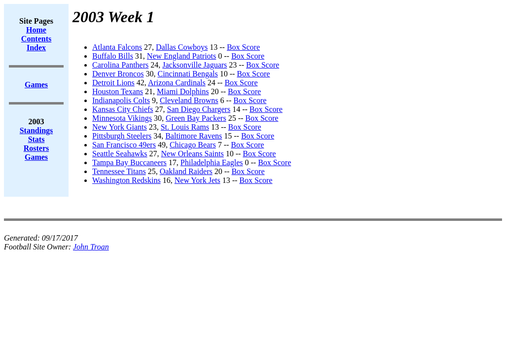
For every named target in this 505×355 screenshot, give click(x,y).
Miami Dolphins (183, 91)
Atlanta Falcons (117, 47)
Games (36, 157)
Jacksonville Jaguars (194, 65)
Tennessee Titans (119, 171)
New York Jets (197, 180)
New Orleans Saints (192, 153)
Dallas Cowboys (182, 47)
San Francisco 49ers (124, 145)
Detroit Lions (113, 82)
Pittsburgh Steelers (121, 136)
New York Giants (119, 127)
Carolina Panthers (120, 65)
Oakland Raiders (186, 171)
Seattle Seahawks (119, 153)
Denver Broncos (118, 74)
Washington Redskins (126, 180)
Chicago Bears (193, 145)
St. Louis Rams (185, 127)
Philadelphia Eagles (211, 162)
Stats (36, 139)
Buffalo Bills (112, 56)
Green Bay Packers (196, 118)
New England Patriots (181, 56)
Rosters (36, 148)
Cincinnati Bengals (187, 74)
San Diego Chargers (199, 109)
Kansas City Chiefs (122, 109)
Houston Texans (117, 91)
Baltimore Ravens (193, 136)
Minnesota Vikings (122, 118)
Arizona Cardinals (177, 82)
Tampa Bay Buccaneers (129, 162)
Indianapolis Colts (121, 100)
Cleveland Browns (189, 100)
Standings (36, 130)
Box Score (243, 47)
